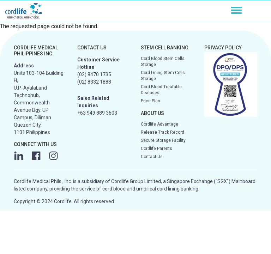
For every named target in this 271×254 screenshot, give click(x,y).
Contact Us (152, 156)
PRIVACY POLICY (223, 47)
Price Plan (150, 100)
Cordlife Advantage (159, 124)
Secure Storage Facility (163, 140)
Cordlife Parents (156, 148)
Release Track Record (162, 132)
